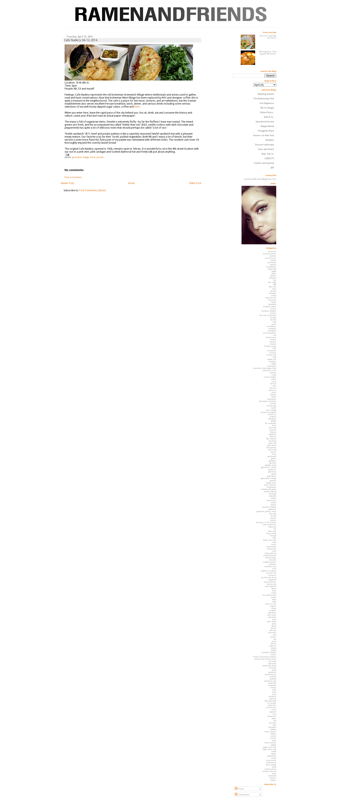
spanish (272, 698)
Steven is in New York (263, 135)
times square (270, 732)
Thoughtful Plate (266, 131)
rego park (272, 663)
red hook (272, 661)
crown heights (270, 377)
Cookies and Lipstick (264, 163)
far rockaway (270, 423)
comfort (273, 372)
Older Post (195, 183)
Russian (272, 668)
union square (270, 743)
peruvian (272, 632)
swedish (272, 712)
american (272, 251)
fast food (272, 428)
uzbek (273, 751)
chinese (272, 353)
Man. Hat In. (268, 154)
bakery (273, 276)
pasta (274, 626)
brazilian (272, 300)
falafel (273, 421)
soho (274, 692)
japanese (272, 509)
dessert (273, 388)
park (274, 619)
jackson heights (269, 507)
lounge (273, 535)
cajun (273, 324)
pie (275, 639)
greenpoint (271, 476)
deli (274, 386)
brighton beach (269, 306)
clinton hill (271, 355)
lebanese (272, 527)
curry (274, 381)
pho (274, 635)
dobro (273, 397)
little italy (272, 531)
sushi (273, 709)
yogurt (273, 780)
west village (271, 765)
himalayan (271, 487)
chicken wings (270, 346)
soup (274, 694)
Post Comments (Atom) (92, 190)
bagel (274, 271)
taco (274, 714)
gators (273, 458)
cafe (274, 322)
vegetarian (271, 756)
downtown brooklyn (267, 401)
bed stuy (272, 287)
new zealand (270, 586)
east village (271, 410)
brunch (273, 313)
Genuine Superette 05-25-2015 (268, 37)
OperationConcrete (265, 122)
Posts (239, 788)
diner (274, 392)
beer (137, 106)
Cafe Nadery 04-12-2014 (80, 40)
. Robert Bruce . (266, 112)
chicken (273, 344)
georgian (272, 461)
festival (273, 430)
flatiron (273, 436)
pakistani (272, 613)
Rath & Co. (269, 117)
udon (274, 740)
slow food (272, 683)
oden (274, 599)
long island (271, 533)
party (274, 624)
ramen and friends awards (264, 657)
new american (270, 582)
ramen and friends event (265, 659)
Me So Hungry (267, 108)
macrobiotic (271, 546)
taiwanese (271, 716)
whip (274, 767)
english (273, 417)
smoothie (272, 685)
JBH (272, 168)
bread (273, 302)
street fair (272, 705)
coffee (273, 364)
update (273, 745)
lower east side (269, 540)
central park (271, 337)
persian (100, 157)
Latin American (269, 524)
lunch (92, 157)
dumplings (271, 406)
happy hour (271, 483)
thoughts (272, 727)
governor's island (268, 467)
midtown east (270, 566)
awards (273, 265)
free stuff (272, 450)
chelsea (273, 342)
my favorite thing (268, 577)
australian (271, 262)
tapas (274, 718)
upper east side (269, 747)
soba (274, 690)
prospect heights (269, 652)
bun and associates (267, 315)
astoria (273, 260)
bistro (273, 295)
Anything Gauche (266, 94)
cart (274, 335)
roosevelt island (269, 665)
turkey (273, 736)
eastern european (268, 412)
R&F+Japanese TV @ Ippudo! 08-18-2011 (267, 52)
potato (273, 650)
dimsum (272, 390)
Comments (242, 794)
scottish (272, 676)
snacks (273, 687)
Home (131, 183)
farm (274, 425)
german (272, 463)
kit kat (273, 516)
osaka (273, 608)
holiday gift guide (268, 489)
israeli (273, 502)
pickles (273, 637)
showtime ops (270, 681)
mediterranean (269, 555)
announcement (269, 254)
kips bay (272, 513)
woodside (272, 776)
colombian (271, 366)
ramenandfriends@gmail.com (260, 179)
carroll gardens (269, 333)
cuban (273, 379)
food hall (272, 443)
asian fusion (270, 258)
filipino (273, 432)
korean (273, 518)
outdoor (273, 610)
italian (273, 505)
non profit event (269, 595)
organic (273, 606)
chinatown (271, 350)
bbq (274, 284)
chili (274, 348)
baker (273, 273)
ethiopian (272, 419)
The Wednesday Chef (263, 99)
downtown (271, 399)
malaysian (271, 549)
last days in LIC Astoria (266, 522)
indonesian (271, 500)
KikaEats (270, 140)
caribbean (272, 331)
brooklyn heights (268, 311)
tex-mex (272, 723)
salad (274, 670)
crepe (274, 375)
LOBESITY (269, 158)
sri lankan (271, 703)
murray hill (271, 573)
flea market (271, 439)
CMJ (274, 357)
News (273, 588)
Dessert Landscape (264, 145)
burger (273, 317)
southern (272, 696)
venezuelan (271, 760)
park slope (271, 621)
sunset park (271, 707)
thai (274, 725)
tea (275, 720)
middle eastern (269, 562)
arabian (273, 256)
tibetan (273, 729)
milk (274, 569)
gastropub (272, 456)
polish (273, 643)
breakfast (272, 304)
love (274, 538)
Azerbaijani (271, 267)
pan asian (272, 615)
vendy (273, 758)
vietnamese (271, 762)
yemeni (273, 778)
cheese (273, 339)
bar (274, 280)
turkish (273, 738)
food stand (271, 445)
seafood (273, 679)
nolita (273, 593)
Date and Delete (266, 149)
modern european (268, 571)
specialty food (270, 701)
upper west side (269, 749)
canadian (272, 328)
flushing (272, 441)
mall (274, 551)
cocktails (272, 361)
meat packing (270, 553)
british (273, 309)
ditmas (273, 394)
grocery (273, 480)
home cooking (270, 491)
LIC (274, 529)
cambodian (271, 326)
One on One (270, 604)
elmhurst (272, 414)
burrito (273, 320)
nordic (273, 597)
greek (273, 474)
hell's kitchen (270, 485)
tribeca (273, 734)
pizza (274, 641)
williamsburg (270, 769)
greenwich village (80, 157)
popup (273, 648)
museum (272, 575)
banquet (272, 278)
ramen (273, 654)
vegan (273, 754)
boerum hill (271, 298)
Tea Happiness (266, 103)
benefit (273, 291)
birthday (272, 293)
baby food (272, 269)
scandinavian (270, 674)
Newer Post (67, 183)
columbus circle (269, 370)
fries (274, 454)
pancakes (272, 617)
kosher (273, 520)
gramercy (272, 472)
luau (274, 542)
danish (273, 383)
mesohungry (270, 557)
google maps (270, 465)
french (273, 452)
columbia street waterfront (264, 368)
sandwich (272, 672)
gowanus (272, 469)
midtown (272, 564)
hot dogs (272, 494)
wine (274, 773)
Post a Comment (73, 177)
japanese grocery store (266, 511)
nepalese (272, 580)
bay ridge (272, 282)
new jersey (271, 584)
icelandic (272, 496)
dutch (273, 408)
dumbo (273, 403)
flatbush (272, 434)
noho (274, 591)
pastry (273, 628)
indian (273, 498)
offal (274, 602)
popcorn (272, 646)
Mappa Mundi (267, 126)
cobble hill (271, 359)
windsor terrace (269, 771)
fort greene (271, 447)
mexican (272, 560)
